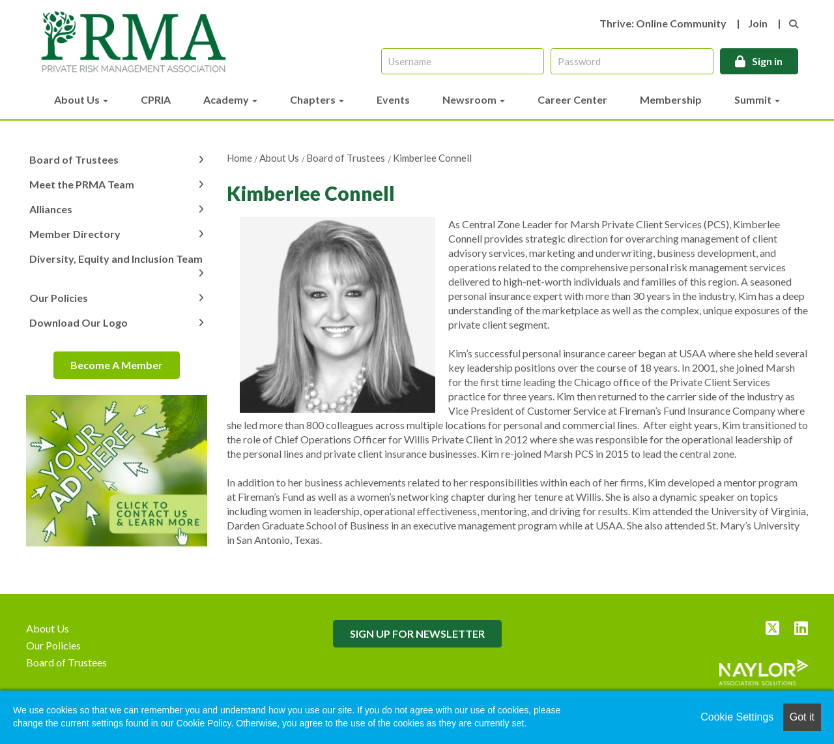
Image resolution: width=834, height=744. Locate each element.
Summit (757, 99)
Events (393, 99)
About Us (81, 99)
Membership (671, 99)
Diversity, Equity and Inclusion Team (116, 258)
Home (239, 158)
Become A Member (116, 365)
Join (758, 23)
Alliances (50, 209)
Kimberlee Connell (432, 158)
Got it (802, 716)
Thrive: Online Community (662, 23)
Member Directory (75, 234)
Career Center (572, 99)
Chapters (317, 99)
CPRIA (156, 99)
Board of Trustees (345, 158)
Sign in (767, 61)
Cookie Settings (736, 716)
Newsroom (473, 99)
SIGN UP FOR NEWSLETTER (417, 633)
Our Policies (58, 297)
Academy (230, 99)
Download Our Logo (78, 322)
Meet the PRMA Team (81, 184)
